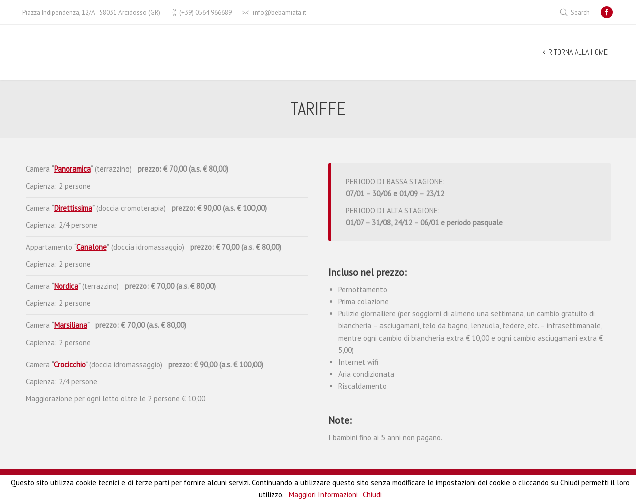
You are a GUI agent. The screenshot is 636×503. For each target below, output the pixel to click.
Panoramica (72, 169)
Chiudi (372, 494)
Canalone (91, 247)
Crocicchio (69, 364)
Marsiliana (70, 325)
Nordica (66, 286)
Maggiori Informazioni (323, 494)
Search (580, 12)
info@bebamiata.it (279, 12)
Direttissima (73, 208)
